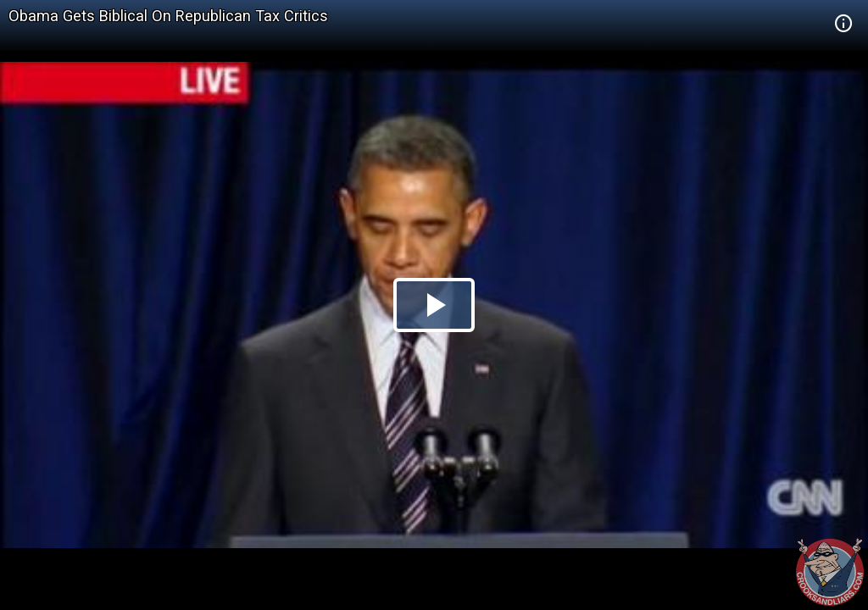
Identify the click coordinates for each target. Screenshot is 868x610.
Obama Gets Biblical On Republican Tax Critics (168, 16)
